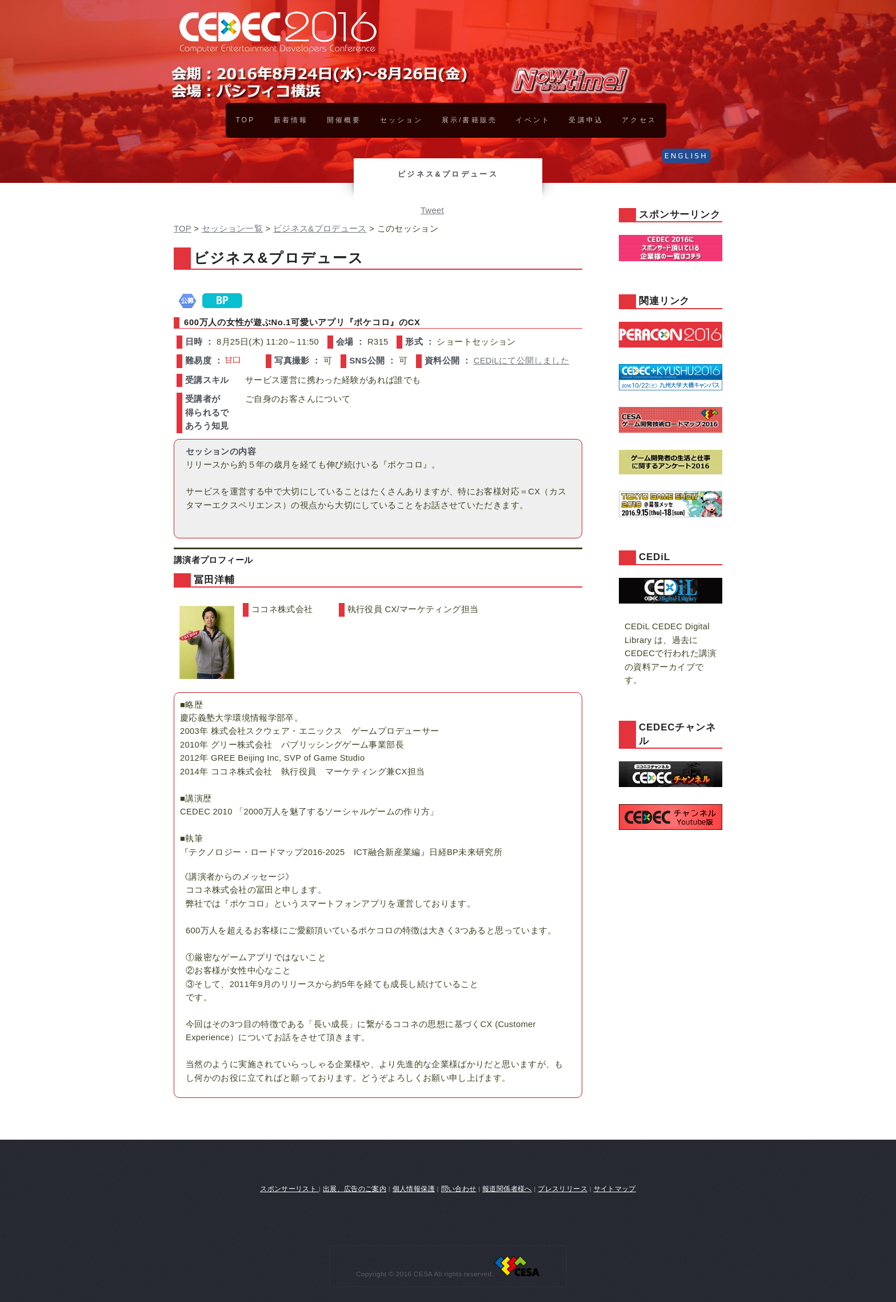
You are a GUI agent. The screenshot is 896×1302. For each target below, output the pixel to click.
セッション (401, 120)
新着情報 (291, 120)
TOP (245, 120)
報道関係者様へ (507, 1188)
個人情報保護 (414, 1188)
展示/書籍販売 (469, 120)
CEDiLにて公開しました (521, 360)
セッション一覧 (232, 228)
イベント (532, 120)
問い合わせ (459, 1188)
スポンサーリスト (289, 1188)
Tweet (432, 210)
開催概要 (344, 120)
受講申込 (586, 120)
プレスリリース (562, 1188)
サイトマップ (615, 1188)
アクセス (639, 120)
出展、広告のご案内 (354, 1188)
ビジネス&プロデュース (320, 228)
